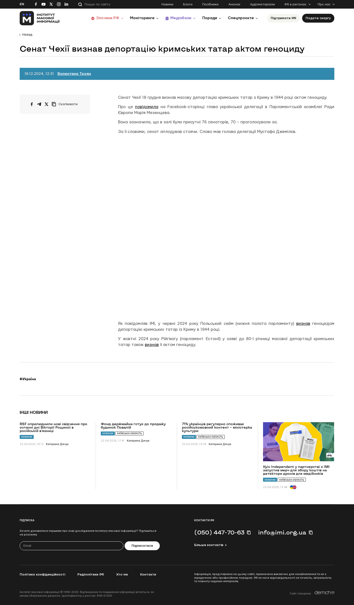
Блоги (187, 4)
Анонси (234, 4)
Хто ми (122, 574)
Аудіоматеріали (262, 4)
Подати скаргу (318, 18)
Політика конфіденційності (42, 574)
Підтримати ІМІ (283, 18)
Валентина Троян (74, 74)
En (22, 4)
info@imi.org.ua (282, 532)
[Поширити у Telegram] (39, 104)
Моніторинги (147, 18)
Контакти (148, 574)
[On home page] (40, 18)
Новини (167, 4)
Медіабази (184, 18)
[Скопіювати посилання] (66, 104)
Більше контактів (208, 545)
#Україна (28, 379)
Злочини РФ (114, 18)
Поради (212, 18)
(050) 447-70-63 (219, 532)
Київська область (129, 433)
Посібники (210, 4)
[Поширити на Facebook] (32, 104)
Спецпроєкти (241, 18)
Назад (27, 34)
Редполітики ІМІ (90, 574)
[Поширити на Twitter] (46, 104)
